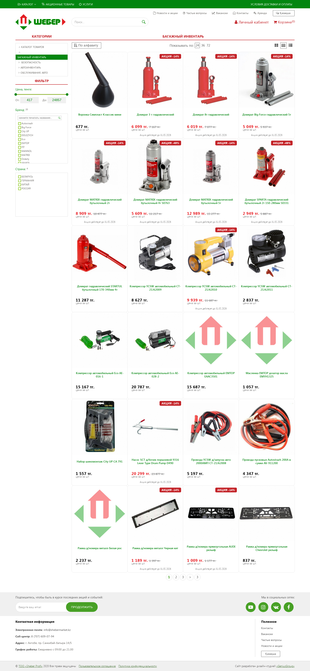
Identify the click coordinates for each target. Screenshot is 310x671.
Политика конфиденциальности (137, 666)
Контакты (241, 13)
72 (208, 45)
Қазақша (283, 13)
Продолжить (82, 607)
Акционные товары (57, 3)
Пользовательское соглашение (97, 666)
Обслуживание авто (33, 72)
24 (197, 45)
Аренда (260, 13)
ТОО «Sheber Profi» (31, 666)
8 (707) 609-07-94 (42, 636)
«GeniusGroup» (285, 666)
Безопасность (30, 62)
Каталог (27, 4)
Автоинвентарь (30, 67)
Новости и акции (165, 13)
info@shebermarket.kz (57, 630)
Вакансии (220, 13)
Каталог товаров (31, 46)
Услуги (86, 4)
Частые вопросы (195, 13)
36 (203, 45)
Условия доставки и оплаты (271, 4)
